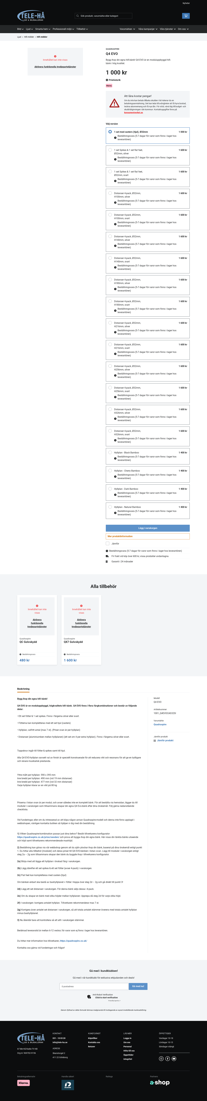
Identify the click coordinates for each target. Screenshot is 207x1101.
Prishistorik (113, 80)
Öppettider (128, 1059)
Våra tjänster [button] (168, 29)
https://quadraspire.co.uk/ (73, 944)
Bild (20, 29)
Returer (91, 1050)
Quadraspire (160, 728)
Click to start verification (106, 1001)
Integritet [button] (127, 1063)
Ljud (29, 29)
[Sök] (103, 16)
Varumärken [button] (127, 29)
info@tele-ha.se (60, 1046)
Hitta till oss (129, 1054)
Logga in (127, 1042)
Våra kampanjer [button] (147, 29)
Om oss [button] (183, 29)
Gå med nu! (139, 990)
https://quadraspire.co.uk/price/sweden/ (38, 841)
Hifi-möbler (29, 37)
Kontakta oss (94, 1046)
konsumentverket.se (133, 112)
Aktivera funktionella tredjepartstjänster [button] (55, 66)
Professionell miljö (63, 29)
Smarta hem (42, 29)
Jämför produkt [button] (163, 744)
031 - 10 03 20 (59, 1042)
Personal (127, 1050)
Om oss (126, 1046)
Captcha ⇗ (114, 1004)
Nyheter (186, 3)
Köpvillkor (92, 1042)
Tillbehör (82, 29)
